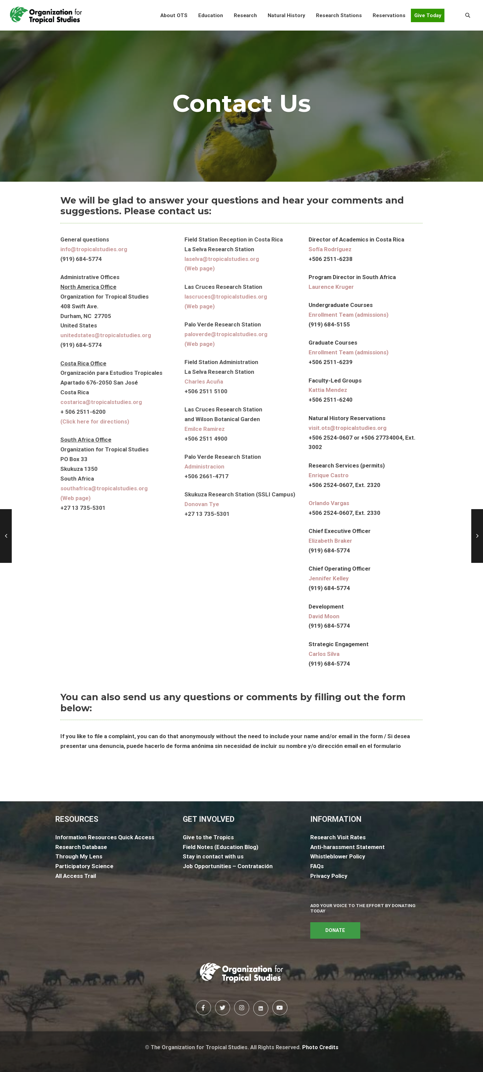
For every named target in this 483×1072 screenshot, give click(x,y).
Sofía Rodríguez (330, 249)
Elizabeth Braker (330, 540)
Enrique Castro (328, 475)
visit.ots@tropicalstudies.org (347, 428)
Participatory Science (84, 866)
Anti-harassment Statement (347, 847)
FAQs (317, 866)
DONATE (335, 930)
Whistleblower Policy (337, 856)
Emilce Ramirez (204, 429)
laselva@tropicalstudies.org (221, 259)
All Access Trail (75, 876)
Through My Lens (78, 856)
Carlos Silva (324, 654)
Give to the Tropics (208, 837)
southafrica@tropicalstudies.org (104, 488)
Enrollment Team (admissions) (348, 314)
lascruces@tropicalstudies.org (225, 296)
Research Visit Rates (338, 837)
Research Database (81, 847)
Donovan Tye (201, 504)
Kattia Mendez (328, 390)
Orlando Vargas (329, 503)
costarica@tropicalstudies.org (101, 402)
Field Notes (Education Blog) (220, 847)
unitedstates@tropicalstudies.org (105, 335)
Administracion (204, 466)
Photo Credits (320, 1047)
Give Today (427, 15)
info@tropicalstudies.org (93, 249)
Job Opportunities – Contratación (228, 866)
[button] (174, 15)
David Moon (324, 616)
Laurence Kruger (331, 286)
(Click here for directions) (94, 421)
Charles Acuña (203, 381)
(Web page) (75, 498)
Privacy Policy (328, 876)
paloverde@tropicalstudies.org (225, 334)
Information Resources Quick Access (104, 837)
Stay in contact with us (213, 856)
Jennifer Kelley (329, 578)
